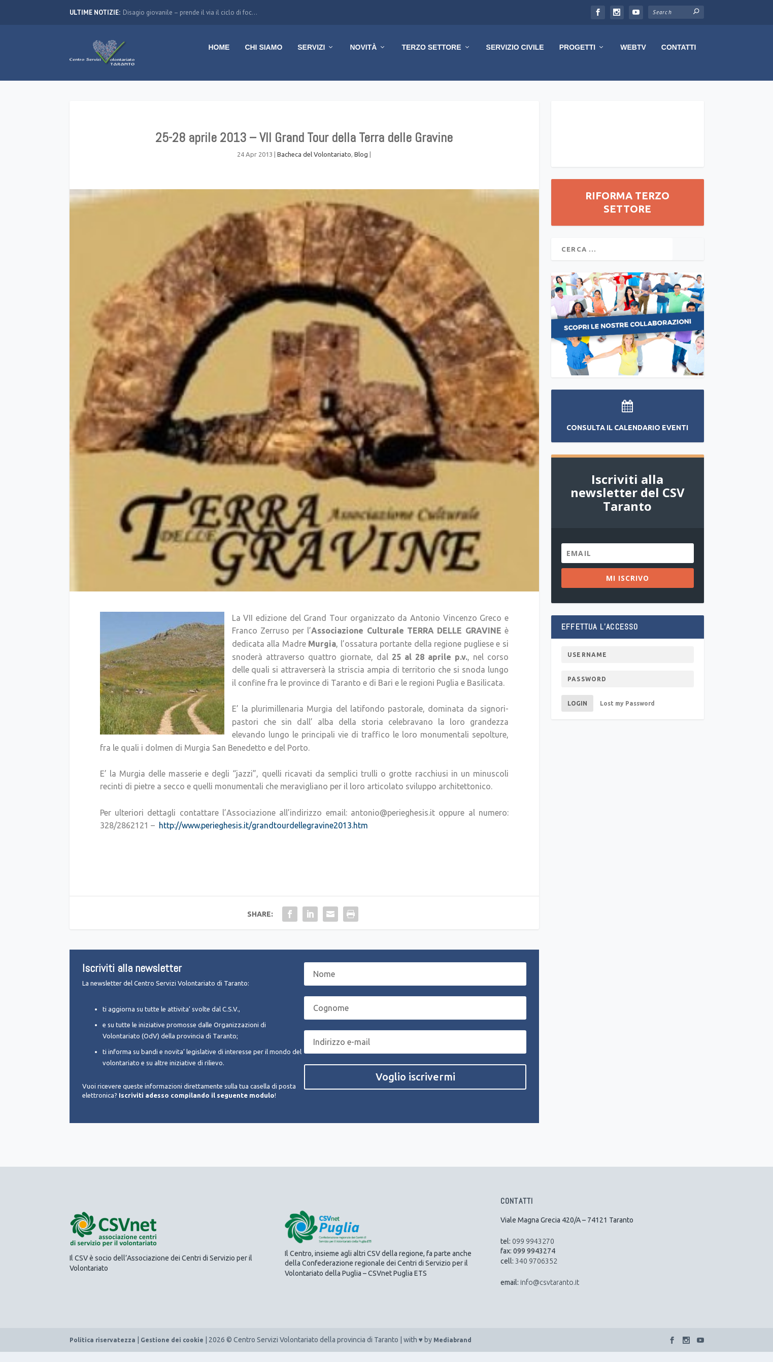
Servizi (311, 57)
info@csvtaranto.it (549, 1292)
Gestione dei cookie (172, 1350)
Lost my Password (627, 713)
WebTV (633, 57)
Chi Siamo (263, 57)
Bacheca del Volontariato (314, 164)
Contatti (678, 57)
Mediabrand (452, 1350)
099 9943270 (533, 1251)
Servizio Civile (515, 57)
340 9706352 (536, 1271)
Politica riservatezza (103, 1350)
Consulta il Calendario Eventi (627, 438)
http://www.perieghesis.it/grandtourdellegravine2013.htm (263, 835)
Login (577, 713)
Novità (363, 57)
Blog (361, 164)
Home (218, 57)
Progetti (577, 57)
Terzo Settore (431, 57)
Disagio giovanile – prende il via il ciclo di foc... (190, 12)
